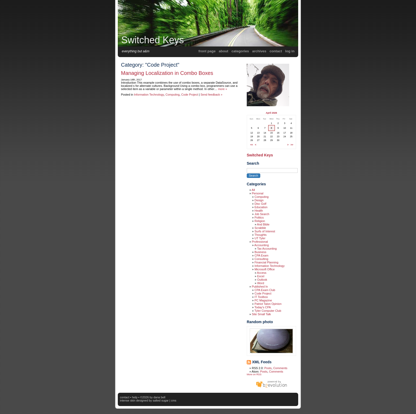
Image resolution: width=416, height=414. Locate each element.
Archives (259, 51)
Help (134, 397)
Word (260, 283)
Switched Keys (152, 40)
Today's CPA (262, 307)
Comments (280, 368)
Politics (259, 217)
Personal (257, 193)
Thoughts (260, 234)
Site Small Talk (261, 314)
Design (258, 200)
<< (251, 144)
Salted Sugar (161, 400)
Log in (289, 51)
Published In (260, 286)
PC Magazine (263, 300)
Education (260, 207)
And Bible (263, 224)
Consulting (261, 259)
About (223, 51)
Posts (268, 368)
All (253, 189)
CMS (173, 400)
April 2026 (271, 113)
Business (260, 252)
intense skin (127, 400)
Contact (276, 51)
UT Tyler (259, 238)
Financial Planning (266, 262)
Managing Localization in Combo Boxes (167, 73)
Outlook (262, 279)
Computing (173, 94)
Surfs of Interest (264, 231)
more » (222, 89)
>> (292, 144)
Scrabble (260, 227)
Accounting (261, 245)
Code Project (189, 94)
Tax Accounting (267, 248)
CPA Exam (261, 255)
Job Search (261, 214)
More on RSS (254, 374)
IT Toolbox (261, 296)
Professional (260, 241)
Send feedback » (212, 94)
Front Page (206, 51)
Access (261, 272)
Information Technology (149, 94)
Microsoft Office (264, 269)
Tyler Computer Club (267, 310)
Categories (240, 51)
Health (258, 210)
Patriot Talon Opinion (267, 303)
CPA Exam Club (264, 290)
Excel (260, 276)
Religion (259, 221)
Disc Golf (260, 203)
